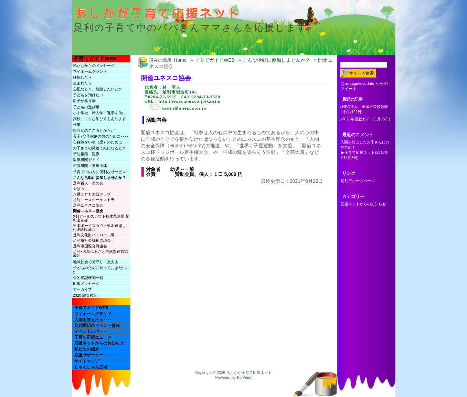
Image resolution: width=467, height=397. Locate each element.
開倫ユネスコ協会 (88, 211)
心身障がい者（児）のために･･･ (100, 142)
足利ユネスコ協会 (88, 205)
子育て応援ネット (359, 152)
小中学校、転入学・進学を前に (99, 113)
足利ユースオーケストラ (94, 200)
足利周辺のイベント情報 (97, 326)
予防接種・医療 (86, 154)
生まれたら (82, 83)
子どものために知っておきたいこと (101, 270)
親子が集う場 (84, 101)
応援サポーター (88, 355)
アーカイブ (82, 289)
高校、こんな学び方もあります (99, 119)
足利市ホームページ (358, 181)
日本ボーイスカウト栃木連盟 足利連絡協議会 (100, 227)
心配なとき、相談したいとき (97, 89)
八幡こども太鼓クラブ (92, 194)
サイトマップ (86, 361)
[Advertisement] (224, 199)
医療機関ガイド (86, 160)
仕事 (77, 124)
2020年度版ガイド (357, 119)
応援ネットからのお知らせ (99, 343)
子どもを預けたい (88, 95)
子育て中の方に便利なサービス (99, 172)
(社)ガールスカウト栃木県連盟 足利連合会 (101, 218)
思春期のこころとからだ (94, 130)
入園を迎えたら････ (93, 320)
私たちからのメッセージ (94, 65)
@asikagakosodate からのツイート (364, 86)
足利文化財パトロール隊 (94, 235)
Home (180, 60)
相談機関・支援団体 (90, 165)
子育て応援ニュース (93, 337)
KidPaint (244, 377)
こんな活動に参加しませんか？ (99, 178)
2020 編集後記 (85, 295)
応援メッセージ (86, 283)
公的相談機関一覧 (88, 278)
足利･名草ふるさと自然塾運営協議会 (100, 253)
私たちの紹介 (86, 349)
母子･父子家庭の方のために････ (101, 136)
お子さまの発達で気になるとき (99, 148)
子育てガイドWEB (95, 58)
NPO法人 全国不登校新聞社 (365, 109)
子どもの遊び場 (86, 107)
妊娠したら (82, 77)
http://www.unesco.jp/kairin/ (190, 101)
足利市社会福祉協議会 (92, 240)
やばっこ (80, 189)
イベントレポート (90, 331)
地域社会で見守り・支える (95, 262)
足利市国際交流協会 (90, 246)
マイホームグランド (90, 71)
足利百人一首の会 (88, 183)
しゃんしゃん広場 (90, 367)
